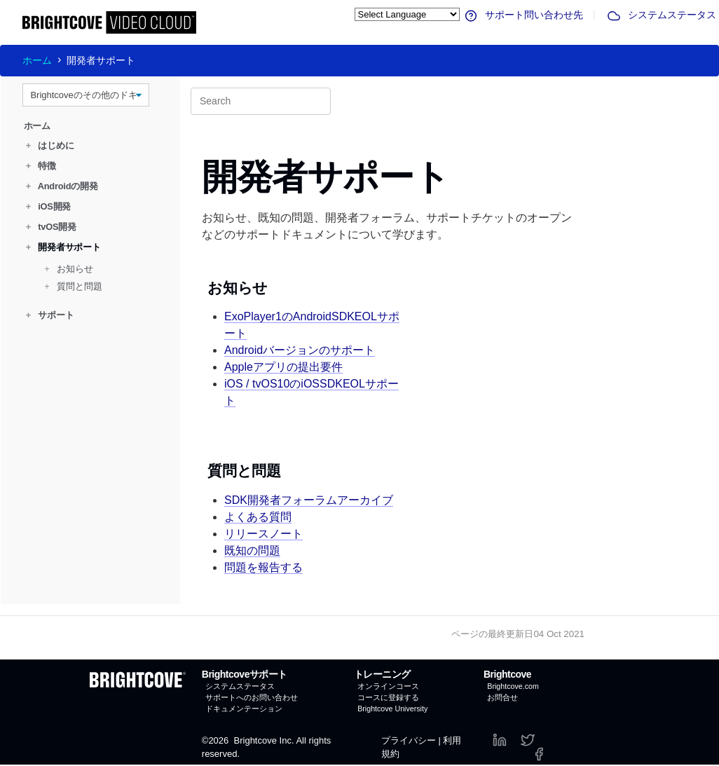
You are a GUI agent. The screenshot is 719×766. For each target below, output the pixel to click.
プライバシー (408, 740)
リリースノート (263, 534)
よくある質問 (258, 517)
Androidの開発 (62, 186)
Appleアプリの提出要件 (283, 367)
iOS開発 (48, 206)
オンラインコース (388, 686)
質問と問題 (73, 286)
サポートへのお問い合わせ (251, 697)
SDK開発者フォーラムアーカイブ (308, 500)
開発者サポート (63, 247)
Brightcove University (392, 708)
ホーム (37, 60)
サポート (50, 314)
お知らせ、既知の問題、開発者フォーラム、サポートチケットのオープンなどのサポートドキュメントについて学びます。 (387, 226)
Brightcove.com (512, 686)
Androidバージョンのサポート (299, 350)
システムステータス (660, 14)
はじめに (50, 145)
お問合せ (502, 697)
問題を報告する (263, 567)
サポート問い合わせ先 (523, 14)
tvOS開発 (51, 226)
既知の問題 (252, 550)
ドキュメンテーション (243, 708)
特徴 (41, 165)
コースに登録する (388, 697)
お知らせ (68, 269)
